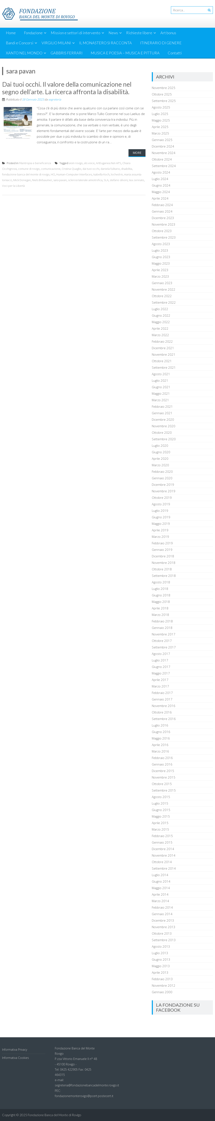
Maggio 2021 (161, 393)
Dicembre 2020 (163, 419)
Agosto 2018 (161, 582)
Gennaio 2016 (162, 764)
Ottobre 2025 (162, 94)
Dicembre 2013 (163, 920)
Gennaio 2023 (162, 283)
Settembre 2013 (164, 940)
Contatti (175, 53)
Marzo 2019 (160, 536)
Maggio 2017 (161, 673)
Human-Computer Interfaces (74, 174)
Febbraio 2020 (162, 471)
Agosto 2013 (161, 946)
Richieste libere (139, 32)
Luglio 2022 (160, 309)
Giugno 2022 (161, 315)
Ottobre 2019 (162, 497)
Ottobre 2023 (162, 231)
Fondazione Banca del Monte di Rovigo (54, 1115)
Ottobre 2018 (162, 569)
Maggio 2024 (161, 192)
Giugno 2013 (161, 959)
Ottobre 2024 (162, 159)
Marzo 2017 (160, 686)
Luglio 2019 (160, 510)
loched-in (117, 174)
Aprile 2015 (160, 823)
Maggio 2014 (161, 888)
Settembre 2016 (164, 719)
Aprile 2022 (160, 328)
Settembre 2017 (164, 647)
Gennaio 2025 (162, 140)
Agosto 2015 (161, 797)
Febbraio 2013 (162, 979)
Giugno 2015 (161, 810)
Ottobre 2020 (162, 432)
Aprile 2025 (160, 127)
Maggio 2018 (161, 602)
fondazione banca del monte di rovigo (26, 174)
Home (11, 32)
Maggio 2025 (161, 120)
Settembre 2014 (164, 868)
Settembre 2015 (164, 790)
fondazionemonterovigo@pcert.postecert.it (84, 1096)
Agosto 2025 (161, 107)
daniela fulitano (110, 169)
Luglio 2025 (160, 114)
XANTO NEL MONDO (24, 53)
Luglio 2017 (160, 660)
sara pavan (60, 180)
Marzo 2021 (160, 400)
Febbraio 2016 (162, 758)
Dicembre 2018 (163, 556)
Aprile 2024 (160, 198)
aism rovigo (76, 163)
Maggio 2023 (161, 263)
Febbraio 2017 (162, 693)
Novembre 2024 (163, 153)
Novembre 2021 (163, 354)
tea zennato (136, 180)
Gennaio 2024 (162, 211)
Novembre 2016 (163, 706)
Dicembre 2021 (163, 348)
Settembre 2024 (164, 166)
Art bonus (168, 32)
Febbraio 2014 (162, 907)
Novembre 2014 (163, 855)
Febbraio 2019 (162, 543)
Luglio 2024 (160, 179)
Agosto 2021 (161, 374)
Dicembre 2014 (163, 849)
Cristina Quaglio (71, 169)
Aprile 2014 (160, 894)
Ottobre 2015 (162, 784)
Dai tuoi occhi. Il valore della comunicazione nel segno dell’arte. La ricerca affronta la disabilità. (66, 87)
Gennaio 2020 (162, 478)
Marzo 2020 (160, 465)
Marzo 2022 (160, 335)
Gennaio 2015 (162, 842)
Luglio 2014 (160, 875)
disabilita (126, 169)
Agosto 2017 (161, 654)
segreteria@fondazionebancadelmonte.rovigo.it (87, 1085)
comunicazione (50, 169)
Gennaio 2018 (162, 628)
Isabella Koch (101, 174)
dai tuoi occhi (91, 169)
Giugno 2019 (161, 517)
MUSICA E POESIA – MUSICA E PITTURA (125, 53)
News (113, 32)
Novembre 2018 (163, 562)
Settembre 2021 (164, 367)
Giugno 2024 (161, 185)
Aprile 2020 (160, 458)
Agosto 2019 (161, 504)
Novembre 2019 (163, 491)
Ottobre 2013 (162, 933)
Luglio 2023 (160, 250)
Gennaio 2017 (162, 699)
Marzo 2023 (160, 276)
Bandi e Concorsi (19, 43)
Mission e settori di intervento (75, 32)
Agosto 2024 (161, 172)
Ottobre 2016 (162, 712)
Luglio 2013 (160, 953)
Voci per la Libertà (13, 186)
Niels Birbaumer (42, 180)
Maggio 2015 (161, 816)
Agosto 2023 (161, 244)
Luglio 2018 (160, 589)
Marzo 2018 (160, 615)
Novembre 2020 (163, 426)
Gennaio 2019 (162, 549)
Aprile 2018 (160, 608)
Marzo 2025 (160, 133)
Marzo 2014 (160, 901)
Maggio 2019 (161, 523)
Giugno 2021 (161, 387)
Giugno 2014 (161, 881)
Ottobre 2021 (162, 361)
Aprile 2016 (160, 745)
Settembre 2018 (164, 576)
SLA (106, 180)
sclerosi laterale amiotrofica (85, 180)
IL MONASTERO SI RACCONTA (105, 43)
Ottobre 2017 (162, 641)
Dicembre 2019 (163, 484)
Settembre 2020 (164, 439)
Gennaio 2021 (162, 413)
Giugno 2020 (161, 452)
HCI (53, 174)
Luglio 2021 (160, 380)
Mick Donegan (22, 180)
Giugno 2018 (161, 595)
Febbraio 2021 (162, 406)
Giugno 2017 (161, 667)
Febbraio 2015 (162, 836)
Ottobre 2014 (162, 862)
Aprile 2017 (160, 680)
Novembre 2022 (163, 289)
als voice (89, 163)
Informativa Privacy (14, 1050)
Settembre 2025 (164, 101)
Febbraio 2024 (162, 205)
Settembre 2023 (164, 237)
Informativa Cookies (15, 1058)
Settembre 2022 (164, 302)
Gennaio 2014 (162, 914)
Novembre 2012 (163, 985)
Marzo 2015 (160, 829)
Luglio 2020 (160, 445)
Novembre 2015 (163, 777)
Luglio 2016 (160, 725)
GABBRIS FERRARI (67, 53)
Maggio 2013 (161, 966)
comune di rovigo (29, 169)
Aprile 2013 (160, 972)
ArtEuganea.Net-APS (108, 163)
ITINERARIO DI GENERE (161, 43)
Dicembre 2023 (163, 218)
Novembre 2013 (163, 927)
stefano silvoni (119, 180)
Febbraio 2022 (162, 341)
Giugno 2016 (161, 732)
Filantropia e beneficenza (35, 163)
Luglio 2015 (160, 803)
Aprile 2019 (160, 530)
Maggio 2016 (161, 738)
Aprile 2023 (160, 270)
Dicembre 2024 (163, 146)
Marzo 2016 (160, 751)
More (137, 153)
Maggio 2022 (161, 322)
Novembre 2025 (163, 88)
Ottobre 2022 (162, 296)
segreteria (54, 99)
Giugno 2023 (161, 257)
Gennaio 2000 (162, 992)
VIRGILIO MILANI (56, 43)
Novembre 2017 (163, 634)
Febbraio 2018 (162, 621)
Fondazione (33, 32)
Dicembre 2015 (163, 771)
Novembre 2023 (163, 224)
